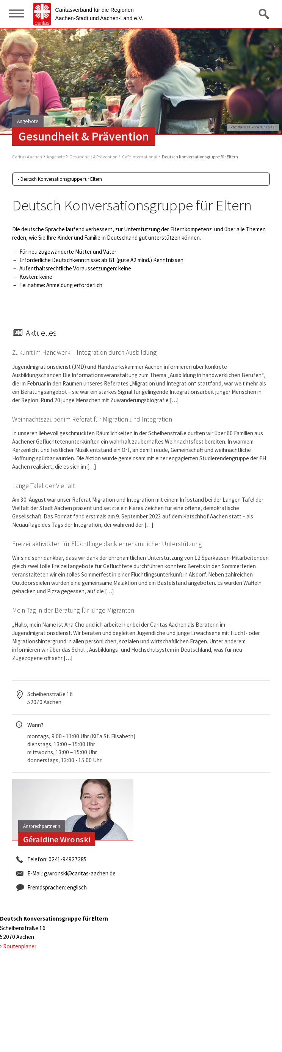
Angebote (56, 157)
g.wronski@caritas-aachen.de (80, 873)
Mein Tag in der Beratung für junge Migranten (73, 610)
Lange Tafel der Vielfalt (43, 486)
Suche (264, 13)
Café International (139, 157)
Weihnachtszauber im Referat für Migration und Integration (92, 419)
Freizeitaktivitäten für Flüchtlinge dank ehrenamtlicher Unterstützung (107, 544)
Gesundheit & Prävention (93, 157)
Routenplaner (19, 946)
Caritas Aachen (27, 157)
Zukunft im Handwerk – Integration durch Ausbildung (84, 352)
